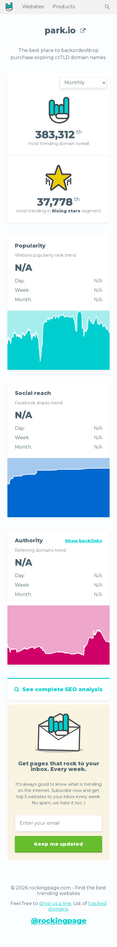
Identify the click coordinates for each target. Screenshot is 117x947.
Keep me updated (58, 842)
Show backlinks (83, 541)
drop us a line (55, 903)
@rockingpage (58, 920)
